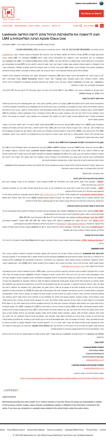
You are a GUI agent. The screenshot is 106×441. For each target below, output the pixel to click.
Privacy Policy (91, 430)
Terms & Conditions (55, 430)
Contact (46, 26)
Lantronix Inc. (7, 54)
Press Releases (21, 26)
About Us (56, 26)
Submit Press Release (35, 430)
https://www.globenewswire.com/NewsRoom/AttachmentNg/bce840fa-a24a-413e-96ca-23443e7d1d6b (62, 378)
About (2, 430)
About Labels (34, 26)
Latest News (7, 26)
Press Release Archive (16, 430)
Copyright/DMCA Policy (74, 430)
